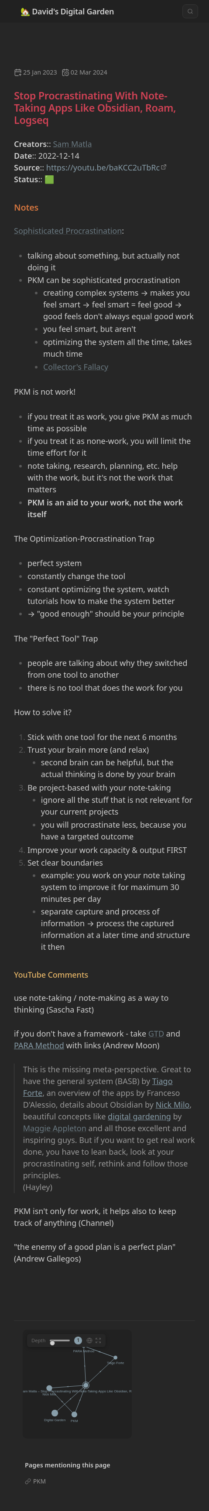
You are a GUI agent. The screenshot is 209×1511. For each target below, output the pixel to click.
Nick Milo (173, 1104)
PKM (39, 1481)
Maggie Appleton (54, 1128)
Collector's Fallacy (75, 367)
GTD (156, 1033)
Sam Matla (72, 144)
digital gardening (139, 1116)
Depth (38, 1340)
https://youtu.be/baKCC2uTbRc (103, 167)
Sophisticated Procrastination (68, 230)
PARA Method (39, 1045)
